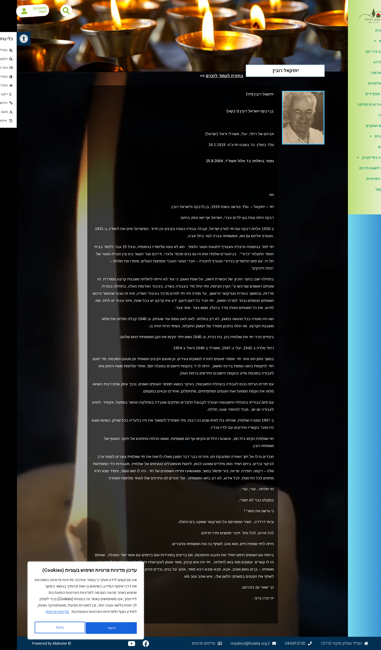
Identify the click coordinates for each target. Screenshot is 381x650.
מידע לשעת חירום (357, 168)
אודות (364, 41)
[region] (69, 602)
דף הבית (365, 30)
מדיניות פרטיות (40, 615)
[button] (7, 39)
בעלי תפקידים (360, 94)
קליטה (366, 115)
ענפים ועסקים (360, 126)
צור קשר (365, 189)
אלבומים (362, 136)
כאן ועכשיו (363, 73)
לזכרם (366, 147)
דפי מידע (364, 62)
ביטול (93, 628)
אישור (42, 628)
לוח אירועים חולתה (356, 104)
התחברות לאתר (29, 10)
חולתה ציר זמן (360, 51)
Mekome (43, 643)
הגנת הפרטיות (360, 179)
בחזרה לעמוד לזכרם (207, 75)
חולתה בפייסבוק (356, 158)
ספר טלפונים (361, 83)
